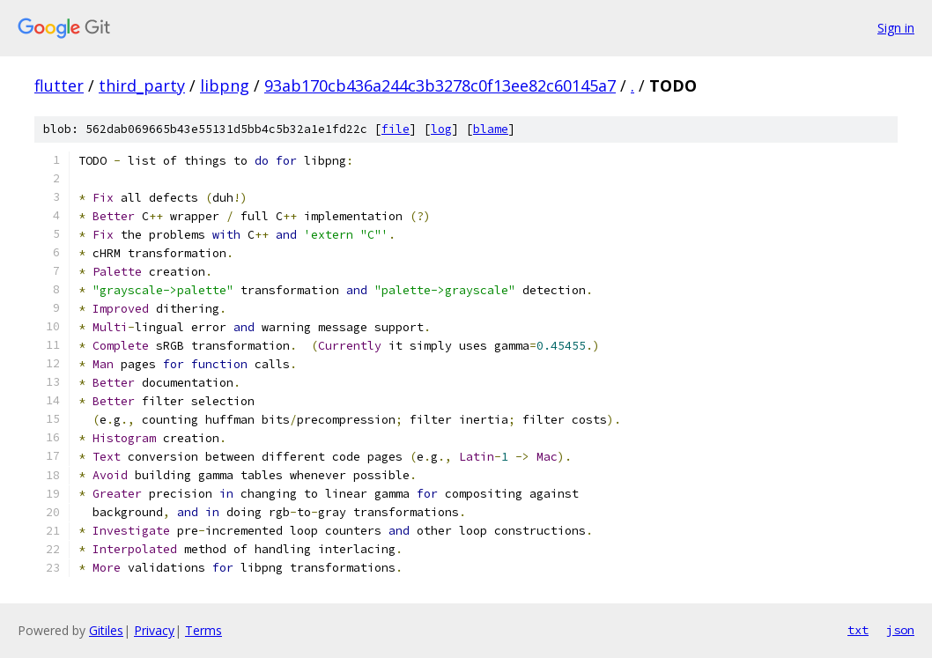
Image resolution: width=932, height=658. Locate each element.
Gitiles (106, 630)
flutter (59, 85)
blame (490, 129)
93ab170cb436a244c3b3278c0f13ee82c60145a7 (440, 85)
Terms (203, 630)
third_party (142, 85)
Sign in (895, 27)
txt (858, 630)
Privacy (154, 630)
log (441, 129)
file (395, 129)
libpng (224, 85)
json (900, 630)
